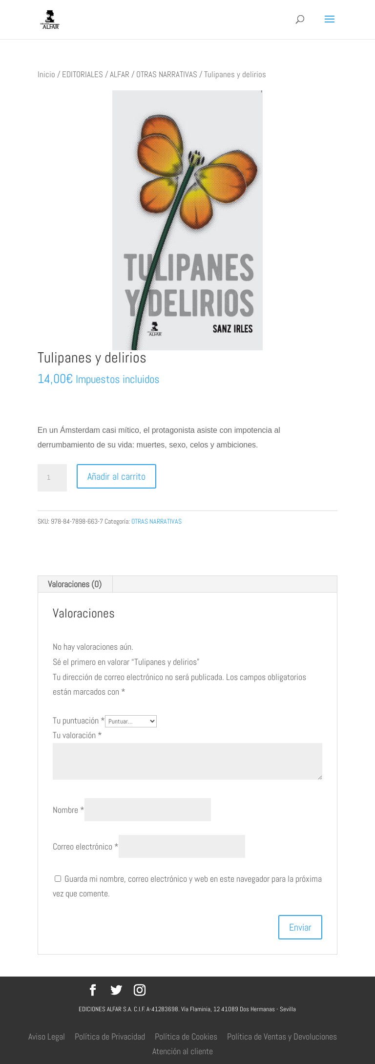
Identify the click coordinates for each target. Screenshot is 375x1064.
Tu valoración (77, 735)
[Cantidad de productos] (52, 477)
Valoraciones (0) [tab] (75, 584)
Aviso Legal (46, 1036)
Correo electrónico (86, 846)
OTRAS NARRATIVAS (166, 74)
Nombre (68, 809)
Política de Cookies (186, 1036)
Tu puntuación (79, 720)
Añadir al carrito (116, 476)
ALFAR (119, 74)
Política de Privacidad (110, 1036)
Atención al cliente (182, 1051)
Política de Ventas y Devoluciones (282, 1036)
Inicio (46, 74)
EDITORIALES (82, 74)
